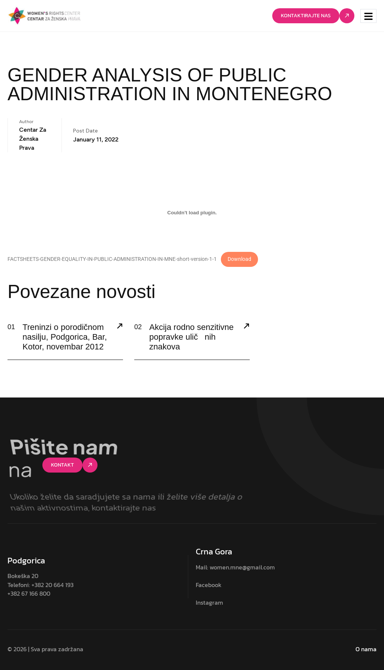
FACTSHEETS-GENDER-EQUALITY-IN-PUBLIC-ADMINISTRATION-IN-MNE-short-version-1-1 (112, 259)
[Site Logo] (44, 15)
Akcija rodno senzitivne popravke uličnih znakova (191, 337)
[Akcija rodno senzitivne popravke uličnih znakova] (246, 326)
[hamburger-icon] (368, 16)
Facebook (209, 584)
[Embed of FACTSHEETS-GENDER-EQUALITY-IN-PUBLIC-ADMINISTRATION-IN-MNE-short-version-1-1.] (192, 212)
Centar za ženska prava (32, 138)
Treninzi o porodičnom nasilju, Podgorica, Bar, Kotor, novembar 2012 (64, 337)
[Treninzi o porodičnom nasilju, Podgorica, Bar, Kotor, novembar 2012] (119, 326)
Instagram (209, 602)
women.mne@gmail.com (242, 567)
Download (239, 259)
